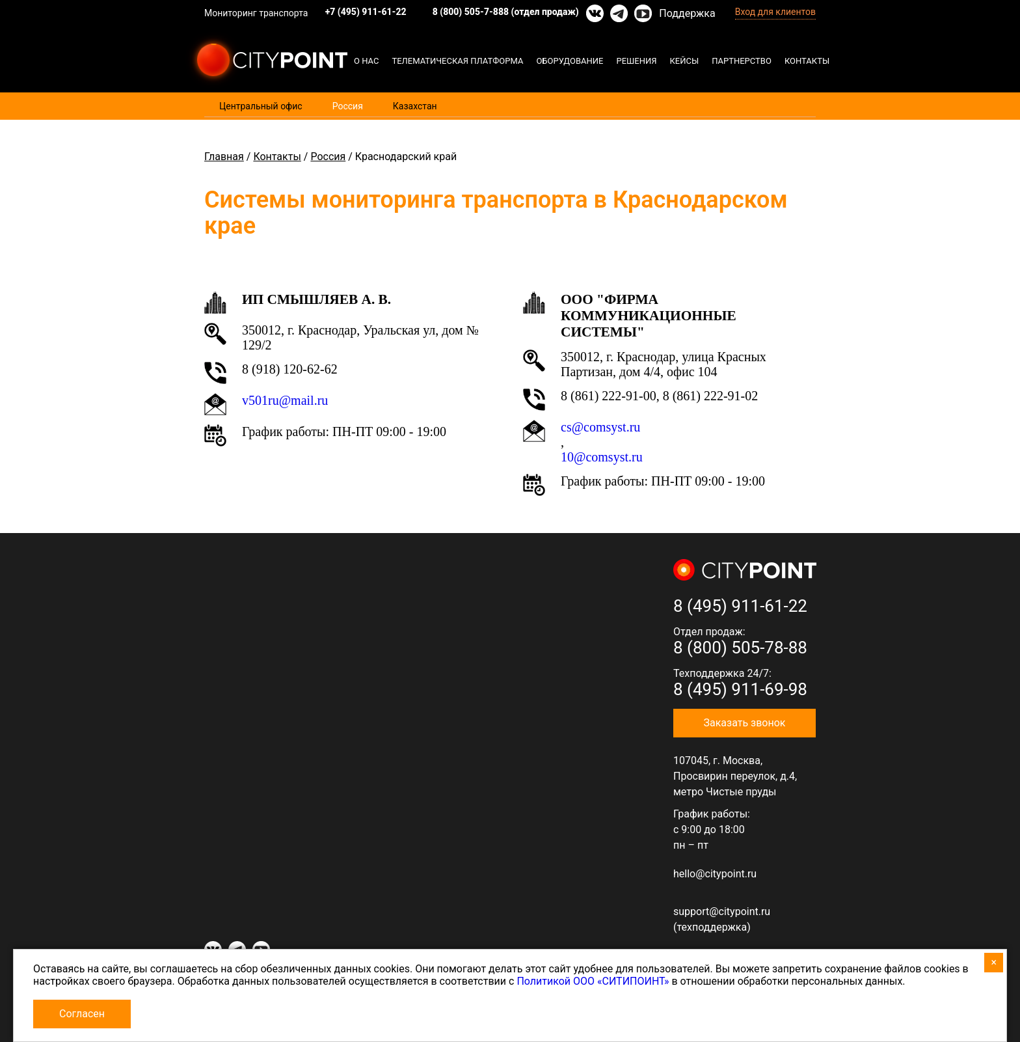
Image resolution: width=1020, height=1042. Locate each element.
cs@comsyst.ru (600, 427)
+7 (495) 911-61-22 (366, 12)
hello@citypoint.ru (715, 874)
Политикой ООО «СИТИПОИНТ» (593, 981)
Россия (347, 106)
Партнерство (742, 61)
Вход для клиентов (775, 12)
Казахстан (415, 106)
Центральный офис (260, 106)
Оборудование (569, 61)
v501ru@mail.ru (285, 400)
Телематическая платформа (457, 61)
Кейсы (684, 61)
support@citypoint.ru (721, 911)
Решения (636, 61)
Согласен (82, 1014)
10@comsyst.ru (602, 457)
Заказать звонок (744, 723)
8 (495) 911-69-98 (740, 689)
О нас (366, 61)
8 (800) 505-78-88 (740, 647)
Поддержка (687, 13)
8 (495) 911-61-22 (740, 606)
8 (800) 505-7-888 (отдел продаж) (506, 12)
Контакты (807, 61)
